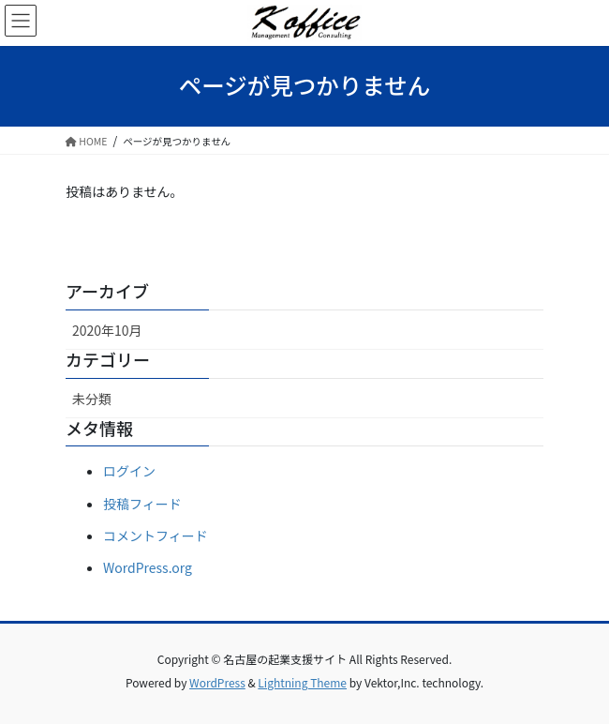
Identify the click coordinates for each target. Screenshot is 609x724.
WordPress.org (147, 567)
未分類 (91, 398)
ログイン (129, 470)
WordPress (217, 682)
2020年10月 (107, 330)
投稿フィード (142, 503)
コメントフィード (155, 535)
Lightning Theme (302, 682)
